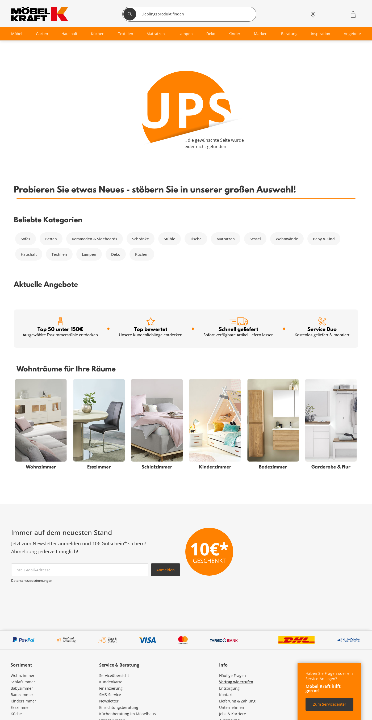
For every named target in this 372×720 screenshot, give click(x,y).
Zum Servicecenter (329, 704)
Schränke (140, 238)
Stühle (169, 238)
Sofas (25, 238)
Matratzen (225, 238)
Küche (16, 713)
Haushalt (29, 254)
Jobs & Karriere (232, 713)
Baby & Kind (324, 238)
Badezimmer (22, 694)
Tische (196, 238)
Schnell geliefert (238, 327)
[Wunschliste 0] (339, 14)
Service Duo (322, 327)
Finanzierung (111, 688)
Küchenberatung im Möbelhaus (127, 713)
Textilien (59, 254)
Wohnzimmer (23, 675)
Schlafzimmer (23, 681)
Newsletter (109, 701)
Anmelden (165, 569)
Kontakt (226, 694)
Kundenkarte (110, 681)
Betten (51, 238)
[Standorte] (313, 14)
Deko (115, 254)
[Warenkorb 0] (354, 14)
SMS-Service (110, 694)
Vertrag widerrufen (236, 681)
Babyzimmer (22, 688)
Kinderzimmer (23, 701)
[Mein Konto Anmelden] (325, 14)
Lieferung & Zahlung (237, 701)
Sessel (255, 238)
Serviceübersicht (114, 675)
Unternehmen (231, 707)
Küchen (142, 254)
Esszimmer (20, 707)
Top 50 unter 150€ (60, 327)
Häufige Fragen (232, 675)
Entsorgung (229, 688)
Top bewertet (150, 327)
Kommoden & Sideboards (94, 238)
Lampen (89, 254)
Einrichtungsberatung (118, 707)
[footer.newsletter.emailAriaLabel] (79, 569)
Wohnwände (287, 238)
